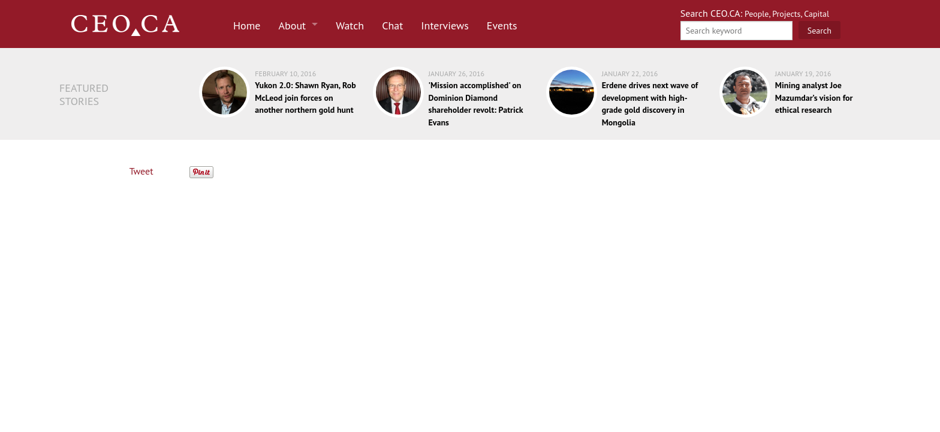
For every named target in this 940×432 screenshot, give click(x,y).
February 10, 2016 (285, 73)
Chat (392, 25)
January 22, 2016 (630, 73)
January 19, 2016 (803, 73)
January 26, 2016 (457, 73)
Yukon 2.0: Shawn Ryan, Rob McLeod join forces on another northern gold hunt (305, 97)
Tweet (141, 171)
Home (247, 25)
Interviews (445, 25)
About (292, 25)
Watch (350, 25)
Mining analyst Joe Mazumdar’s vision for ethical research (814, 97)
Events (502, 25)
